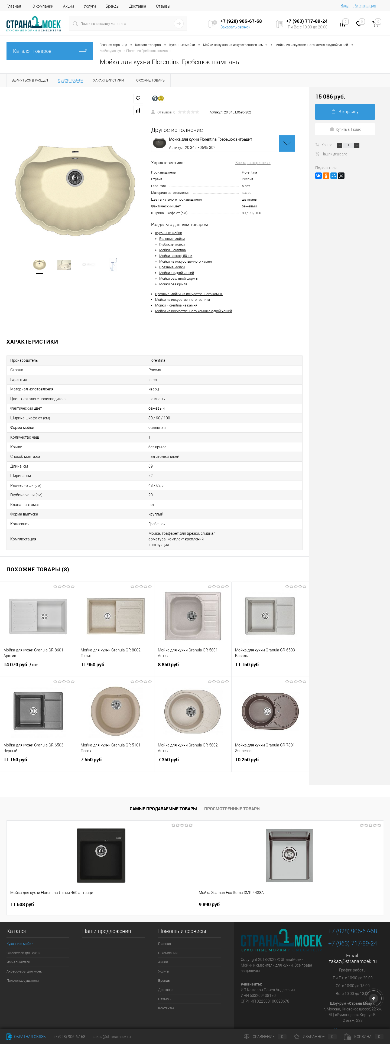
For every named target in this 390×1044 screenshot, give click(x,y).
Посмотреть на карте (352, 1016)
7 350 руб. (193, 750)
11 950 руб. (116, 655)
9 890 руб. (116, 891)
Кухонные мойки (168, 233)
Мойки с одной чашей (176, 273)
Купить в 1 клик (345, 129)
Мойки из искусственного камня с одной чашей (193, 311)
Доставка (137, 6)
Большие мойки (172, 239)
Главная (13, 6)
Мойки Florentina (172, 250)
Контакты (166, 995)
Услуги (90, 6)
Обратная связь (26, 1037)
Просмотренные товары (232, 795)
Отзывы (163, 6)
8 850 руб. (193, 655)
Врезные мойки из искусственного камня (189, 294)
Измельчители (18, 949)
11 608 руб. (22, 891)
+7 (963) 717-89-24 (352, 930)
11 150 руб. (270, 655)
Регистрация (364, 6)
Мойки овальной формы (178, 278)
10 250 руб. (270, 750)
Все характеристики (253, 163)
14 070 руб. (38, 655)
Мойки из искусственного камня (185, 261)
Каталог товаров (50, 51)
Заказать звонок (235, 27)
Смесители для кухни (23, 939)
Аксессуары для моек (24, 958)
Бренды (112, 6)
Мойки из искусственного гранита (182, 300)
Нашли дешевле (331, 153)
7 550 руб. (116, 750)
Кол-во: (327, 144)
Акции (68, 6)
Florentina (249, 172)
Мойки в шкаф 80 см (175, 256)
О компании (42, 6)
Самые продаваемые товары (163, 795)
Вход (345, 6)
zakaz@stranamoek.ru (353, 948)
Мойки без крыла (173, 284)
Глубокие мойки (172, 244)
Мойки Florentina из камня (176, 305)
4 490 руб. (214, 891)
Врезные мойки (172, 267)
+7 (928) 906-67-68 (352, 918)
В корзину (345, 111)
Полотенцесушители (22, 967)
